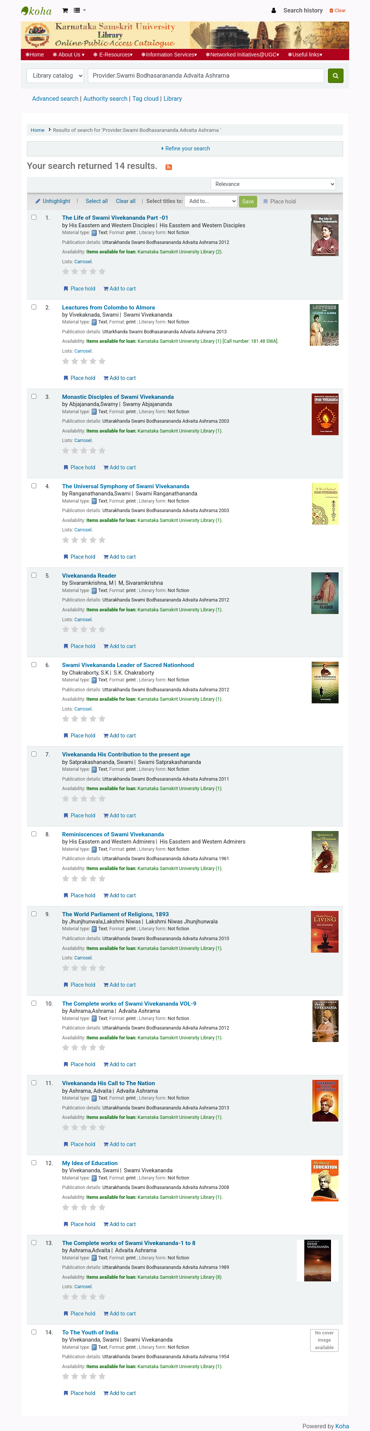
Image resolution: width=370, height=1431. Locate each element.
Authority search (105, 98)
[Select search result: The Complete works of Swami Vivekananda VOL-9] (33, 1003)
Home (34, 55)
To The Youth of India (90, 1332)
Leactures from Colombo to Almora (108, 307)
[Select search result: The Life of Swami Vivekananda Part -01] (33, 217)
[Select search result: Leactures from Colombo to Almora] (33, 307)
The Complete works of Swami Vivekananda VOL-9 (129, 1003)
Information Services (169, 55)
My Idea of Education (90, 1163)
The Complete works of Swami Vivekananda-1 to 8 (128, 1243)
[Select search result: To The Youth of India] (33, 1331)
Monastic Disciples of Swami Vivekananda (118, 397)
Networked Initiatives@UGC (242, 55)
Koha (342, 1426)
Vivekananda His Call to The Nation (108, 1083)
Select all (97, 201)
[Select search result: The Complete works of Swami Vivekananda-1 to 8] (33, 1242)
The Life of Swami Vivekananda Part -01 (115, 217)
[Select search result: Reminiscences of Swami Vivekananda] (33, 833)
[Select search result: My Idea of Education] (33, 1162)
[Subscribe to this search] (169, 166)
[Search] (335, 76)
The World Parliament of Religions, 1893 (115, 914)
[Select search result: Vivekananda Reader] (33, 575)
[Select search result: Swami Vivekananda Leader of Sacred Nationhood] (33, 664)
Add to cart (119, 289)
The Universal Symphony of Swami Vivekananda (125, 486)
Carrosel (83, 261)
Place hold (78, 289)
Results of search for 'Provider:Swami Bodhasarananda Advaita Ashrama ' (137, 130)
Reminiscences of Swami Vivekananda (113, 834)
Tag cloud (145, 98)
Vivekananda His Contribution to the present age (126, 754)
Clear (337, 10)
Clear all (126, 201)
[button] (65, 10)
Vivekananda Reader (89, 575)
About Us (68, 55)
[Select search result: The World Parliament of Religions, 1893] (33, 913)
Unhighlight (52, 201)
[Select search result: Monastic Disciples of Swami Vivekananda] (33, 396)
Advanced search (55, 98)
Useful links (305, 55)
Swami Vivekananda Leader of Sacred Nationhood (128, 665)
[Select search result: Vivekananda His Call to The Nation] (33, 1082)
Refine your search (187, 148)
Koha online (40, 10)
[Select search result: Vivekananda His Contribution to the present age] (33, 753)
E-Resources (113, 55)
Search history (303, 10)
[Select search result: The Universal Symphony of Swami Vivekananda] (33, 485)
